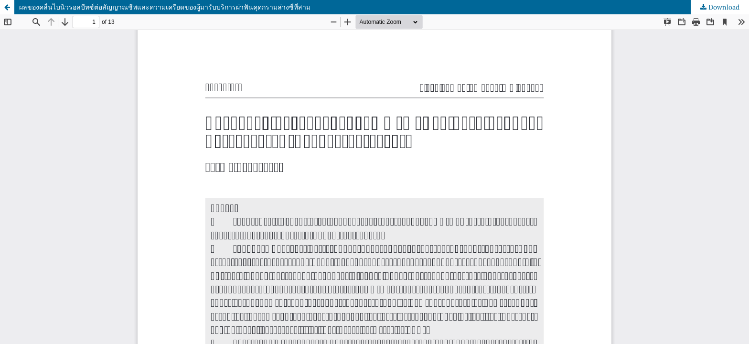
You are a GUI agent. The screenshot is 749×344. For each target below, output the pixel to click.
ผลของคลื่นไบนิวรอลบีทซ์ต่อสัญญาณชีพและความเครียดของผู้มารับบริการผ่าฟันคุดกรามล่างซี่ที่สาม (164, 7)
